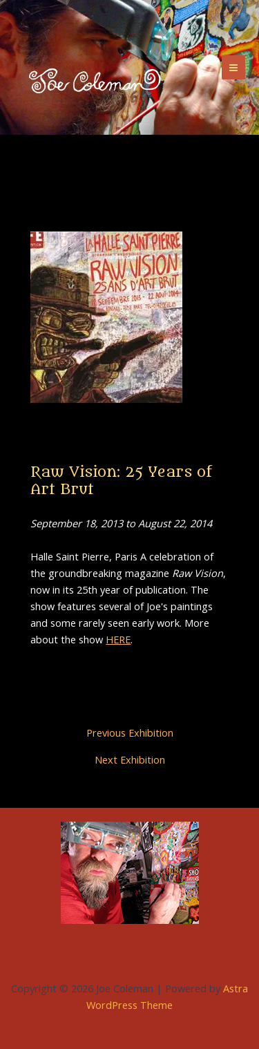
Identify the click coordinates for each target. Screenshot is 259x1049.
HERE (118, 639)
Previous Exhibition (129, 733)
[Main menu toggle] (233, 67)
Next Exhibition (130, 760)
